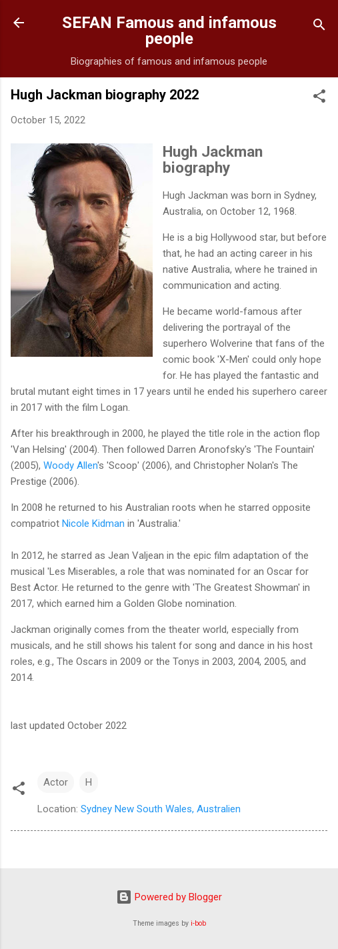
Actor (55, 782)
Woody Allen (70, 465)
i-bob (198, 923)
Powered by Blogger (169, 897)
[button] (319, 98)
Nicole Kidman (93, 524)
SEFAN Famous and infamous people (169, 30)
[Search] (319, 27)
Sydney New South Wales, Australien (161, 809)
